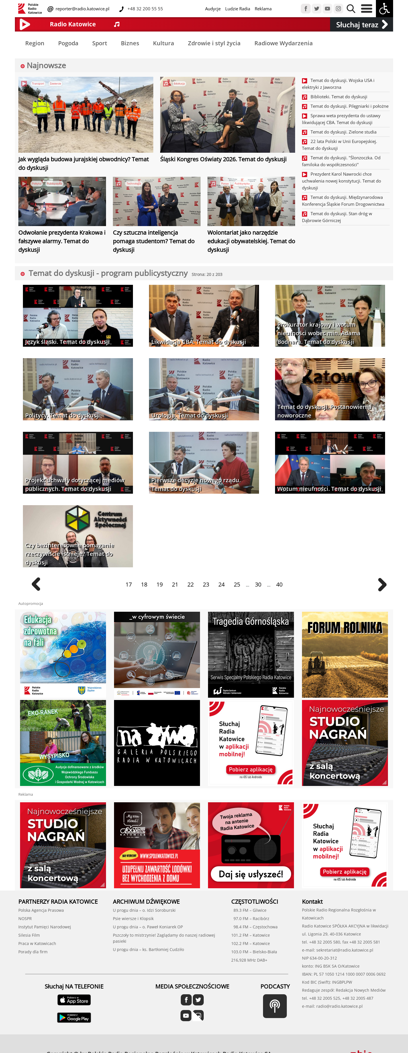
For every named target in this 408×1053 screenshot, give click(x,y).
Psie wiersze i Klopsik (133, 918)
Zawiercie (55, 83)
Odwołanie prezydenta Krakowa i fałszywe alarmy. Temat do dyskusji (61, 241)
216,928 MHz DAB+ (249, 960)
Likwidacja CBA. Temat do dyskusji (198, 342)
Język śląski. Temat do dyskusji (67, 342)
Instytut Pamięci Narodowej (44, 927)
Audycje (213, 8)
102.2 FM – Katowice (250, 943)
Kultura (163, 43)
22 (190, 584)
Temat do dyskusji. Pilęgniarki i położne (345, 106)
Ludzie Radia (237, 8)
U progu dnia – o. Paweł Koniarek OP (148, 927)
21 (175, 584)
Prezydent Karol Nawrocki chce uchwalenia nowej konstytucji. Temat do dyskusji (341, 181)
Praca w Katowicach (37, 943)
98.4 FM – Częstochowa (254, 927)
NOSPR (25, 918)
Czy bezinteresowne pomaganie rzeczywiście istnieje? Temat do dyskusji (69, 553)
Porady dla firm (33, 951)
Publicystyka (54, 183)
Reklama (263, 8)
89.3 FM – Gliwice (248, 910)
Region (34, 43)
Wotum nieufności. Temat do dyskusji (329, 489)
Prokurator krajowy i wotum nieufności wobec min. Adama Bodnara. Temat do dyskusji (318, 333)
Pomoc (225, 183)
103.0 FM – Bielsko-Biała (254, 951)
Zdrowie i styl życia (214, 43)
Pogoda (68, 43)
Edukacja (179, 83)
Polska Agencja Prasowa (41, 910)
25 (237, 584)
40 (279, 584)
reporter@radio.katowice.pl (81, 8)
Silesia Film (29, 935)
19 (159, 584)
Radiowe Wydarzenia (283, 43)
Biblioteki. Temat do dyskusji (334, 96)
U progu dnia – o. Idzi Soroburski (144, 910)
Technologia (134, 183)
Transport (38, 83)
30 (258, 584)
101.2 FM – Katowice (250, 935)
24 (221, 584)
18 (144, 584)
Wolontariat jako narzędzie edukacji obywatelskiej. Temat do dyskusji (251, 241)
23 (206, 584)
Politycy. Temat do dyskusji (62, 415)
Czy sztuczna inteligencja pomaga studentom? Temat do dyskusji (154, 241)
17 (128, 584)
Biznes (130, 43)
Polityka (36, 183)
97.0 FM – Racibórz (250, 918)
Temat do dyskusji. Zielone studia (339, 132)
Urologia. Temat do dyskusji (189, 415)
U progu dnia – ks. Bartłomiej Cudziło (148, 949)
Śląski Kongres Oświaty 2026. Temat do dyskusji (223, 159)
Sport (99, 43)
